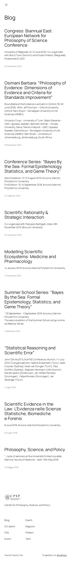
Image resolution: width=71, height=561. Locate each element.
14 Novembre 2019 (12, 275)
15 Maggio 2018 (11, 467)
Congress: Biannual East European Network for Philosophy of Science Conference (28, 38)
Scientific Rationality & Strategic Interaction (26, 214)
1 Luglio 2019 (10, 387)
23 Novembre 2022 (13, 66)
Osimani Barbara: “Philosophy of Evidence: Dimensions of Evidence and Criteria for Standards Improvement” (35, 90)
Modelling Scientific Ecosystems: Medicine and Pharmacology (30, 256)
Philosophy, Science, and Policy (34, 449)
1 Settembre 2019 (12, 331)
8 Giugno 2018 (10, 432)
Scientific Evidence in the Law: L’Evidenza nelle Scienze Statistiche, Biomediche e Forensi (32, 411)
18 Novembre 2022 (12, 145)
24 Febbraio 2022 (12, 195)
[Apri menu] (6, 5)
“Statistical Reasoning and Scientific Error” (30, 350)
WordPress (62, 555)
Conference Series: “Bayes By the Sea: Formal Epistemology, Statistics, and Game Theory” (33, 166)
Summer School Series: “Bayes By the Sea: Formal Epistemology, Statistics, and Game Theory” (33, 299)
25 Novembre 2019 (12, 235)
